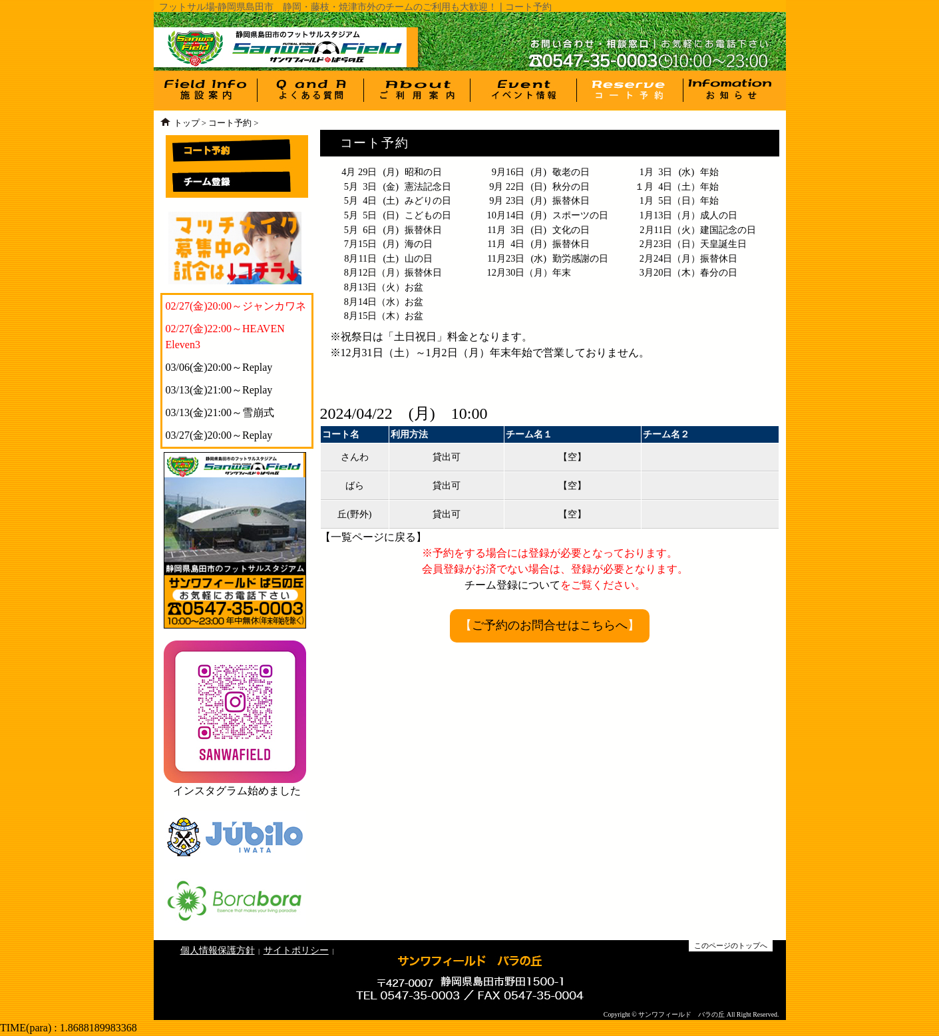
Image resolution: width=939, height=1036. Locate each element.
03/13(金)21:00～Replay (219, 389)
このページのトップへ (730, 945)
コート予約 (230, 123)
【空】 (572, 457)
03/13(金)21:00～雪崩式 (220, 412)
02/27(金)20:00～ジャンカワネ (236, 306)
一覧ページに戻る (373, 537)
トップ (187, 123)
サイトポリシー (296, 950)
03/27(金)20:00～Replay (219, 435)
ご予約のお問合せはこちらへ (550, 625)
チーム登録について (512, 585)
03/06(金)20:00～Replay (219, 367)
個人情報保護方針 (217, 950)
